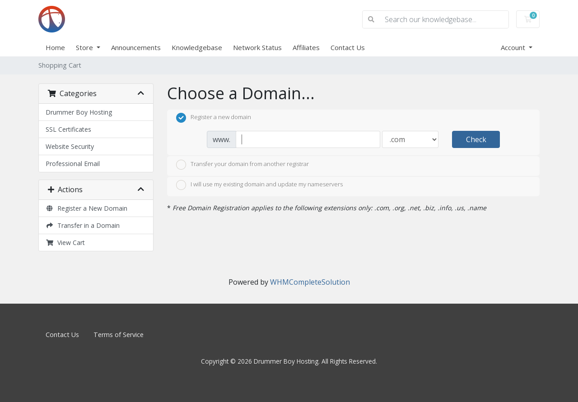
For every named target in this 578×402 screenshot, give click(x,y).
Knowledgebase (197, 47)
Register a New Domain (86, 208)
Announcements (136, 47)
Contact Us (348, 47)
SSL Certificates (68, 129)
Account (514, 47)
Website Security (70, 146)
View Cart (65, 242)
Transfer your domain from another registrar (242, 165)
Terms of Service (118, 334)
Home (55, 47)
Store (85, 47)
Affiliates (306, 47)
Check (476, 139)
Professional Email (73, 163)
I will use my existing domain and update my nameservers (259, 185)
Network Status (257, 47)
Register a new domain (213, 118)
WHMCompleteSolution (310, 282)
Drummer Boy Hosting (79, 112)
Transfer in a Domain (83, 225)
